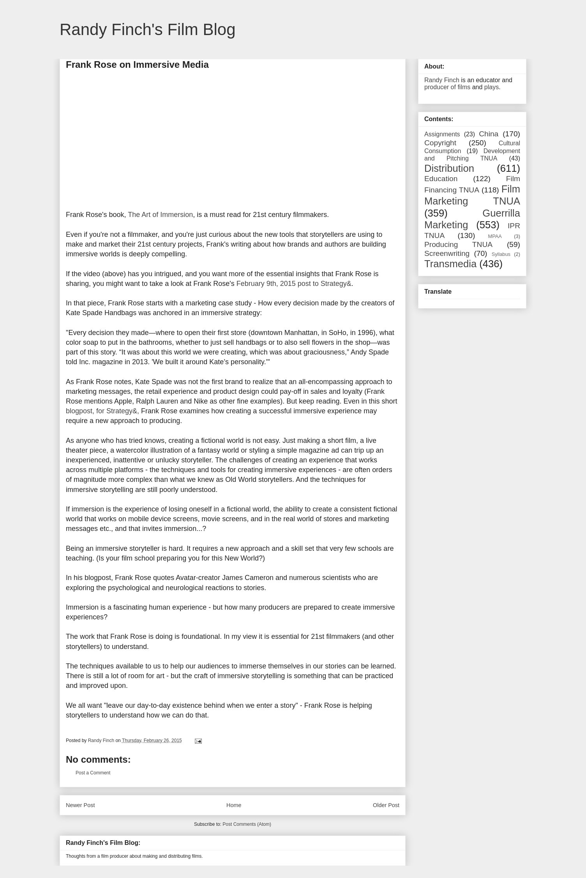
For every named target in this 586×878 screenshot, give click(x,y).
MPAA (495, 236)
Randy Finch (441, 80)
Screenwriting (447, 253)
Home (233, 805)
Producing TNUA (458, 244)
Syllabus (501, 254)
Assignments (442, 134)
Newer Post (80, 805)
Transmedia (450, 263)
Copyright (440, 143)
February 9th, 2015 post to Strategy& (294, 283)
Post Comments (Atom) (246, 824)
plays (491, 87)
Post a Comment (93, 773)
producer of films (447, 87)
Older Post (386, 805)
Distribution (449, 168)
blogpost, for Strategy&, (102, 411)
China (488, 134)
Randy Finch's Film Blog (148, 29)
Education (440, 179)
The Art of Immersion (160, 215)
